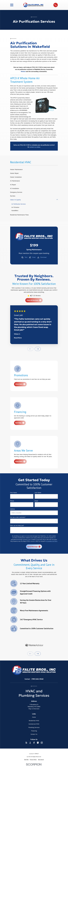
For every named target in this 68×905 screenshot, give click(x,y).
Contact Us (34, 734)
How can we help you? (17, 525)
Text (25, 257)
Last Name (38, 493)
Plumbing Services (34, 727)
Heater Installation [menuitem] (16, 177)
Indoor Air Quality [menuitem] (15, 200)
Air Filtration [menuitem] (15, 207)
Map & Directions (34, 709)
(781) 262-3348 (37, 679)
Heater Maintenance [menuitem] (16, 169)
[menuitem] (26, 760)
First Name (13, 493)
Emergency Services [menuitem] (16, 192)
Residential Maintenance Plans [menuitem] (19, 215)
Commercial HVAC (34, 724)
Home (34, 717)
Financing (34, 731)
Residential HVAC (34, 721)
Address (12, 509)
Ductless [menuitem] (12, 196)
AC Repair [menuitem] (13, 185)
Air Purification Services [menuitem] (19, 204)
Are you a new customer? (17, 517)
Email (34, 257)
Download (43, 257)
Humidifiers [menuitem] (15, 210)
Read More (18, 338)
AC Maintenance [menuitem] (15, 181)
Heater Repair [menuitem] (14, 173)
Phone (12, 501)
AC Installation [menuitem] (14, 188)
